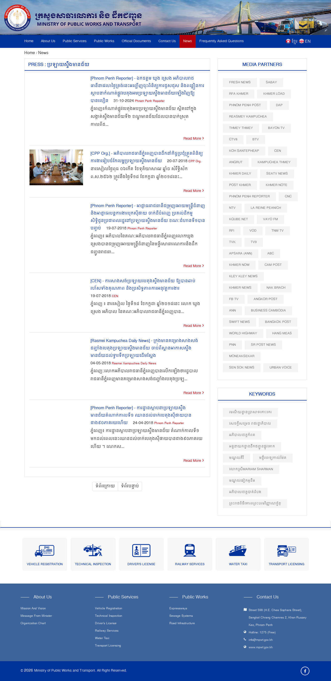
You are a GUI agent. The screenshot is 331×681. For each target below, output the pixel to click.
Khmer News (240, 288)
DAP (279, 105)
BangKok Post (278, 322)
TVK (232, 242)
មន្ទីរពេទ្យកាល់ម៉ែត (272, 458)
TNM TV (277, 231)
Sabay (271, 82)
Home (28, 41)
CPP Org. (194, 161)
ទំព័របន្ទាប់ (130, 486)
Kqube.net (238, 219)
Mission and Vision (33, 609)
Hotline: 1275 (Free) (262, 632)
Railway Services (190, 564)
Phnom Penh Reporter (150, 101)
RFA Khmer (238, 94)
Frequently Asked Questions (221, 41)
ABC (270, 253)
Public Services (75, 41)
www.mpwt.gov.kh (261, 647)
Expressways (178, 609)
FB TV (234, 299)
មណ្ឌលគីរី (236, 458)
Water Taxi (238, 564)
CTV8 (233, 139)
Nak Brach (276, 288)
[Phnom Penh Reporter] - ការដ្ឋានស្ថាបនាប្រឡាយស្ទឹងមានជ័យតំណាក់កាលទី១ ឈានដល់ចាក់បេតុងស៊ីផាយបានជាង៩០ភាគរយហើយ (140, 416)
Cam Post (273, 265)
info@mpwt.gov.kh (261, 640)
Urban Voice (281, 368)
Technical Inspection (93, 564)
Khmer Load (274, 94)
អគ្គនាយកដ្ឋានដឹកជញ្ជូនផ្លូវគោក (252, 446)
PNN (232, 345)
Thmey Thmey (241, 128)
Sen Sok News (241, 368)
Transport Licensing (286, 564)
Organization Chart (33, 623)
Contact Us (167, 41)
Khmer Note (276, 185)
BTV (255, 139)
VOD (252, 231)
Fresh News (240, 82)
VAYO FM (270, 219)
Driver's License (141, 564)
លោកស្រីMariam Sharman (251, 469)
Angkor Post (265, 299)
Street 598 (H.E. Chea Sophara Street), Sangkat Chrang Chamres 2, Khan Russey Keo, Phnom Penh (277, 618)
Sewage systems (181, 616)
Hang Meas (282, 333)
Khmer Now (239, 265)
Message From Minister (36, 616)
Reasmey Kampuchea (248, 117)
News (187, 41)
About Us (48, 41)
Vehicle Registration (45, 564)
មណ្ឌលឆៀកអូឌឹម (242, 481)
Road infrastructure (182, 623)
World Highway (243, 333)
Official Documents (136, 41)
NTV (232, 208)
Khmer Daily (240, 174)
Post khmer (240, 185)
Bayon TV (276, 128)
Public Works (104, 41)
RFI (231, 231)
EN (308, 41)
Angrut (235, 162)
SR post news (263, 345)
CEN (115, 296)
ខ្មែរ (295, 41)
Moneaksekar (241, 356)
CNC (288, 196)
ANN (232, 310)
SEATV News (277, 174)
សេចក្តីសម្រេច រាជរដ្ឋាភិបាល (250, 424)
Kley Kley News (243, 276)
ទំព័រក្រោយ (105, 486)
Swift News (239, 322)
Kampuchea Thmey (274, 162)
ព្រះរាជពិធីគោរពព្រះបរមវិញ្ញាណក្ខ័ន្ (255, 503)
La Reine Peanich (266, 208)
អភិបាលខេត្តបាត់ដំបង (245, 492)
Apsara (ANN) (240, 253)
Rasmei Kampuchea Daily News (134, 363)
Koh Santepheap (244, 151)
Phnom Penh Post (245, 105)
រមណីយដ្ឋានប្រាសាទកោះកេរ (250, 412)
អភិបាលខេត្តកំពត (242, 435)
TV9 (254, 242)
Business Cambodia (268, 310)
